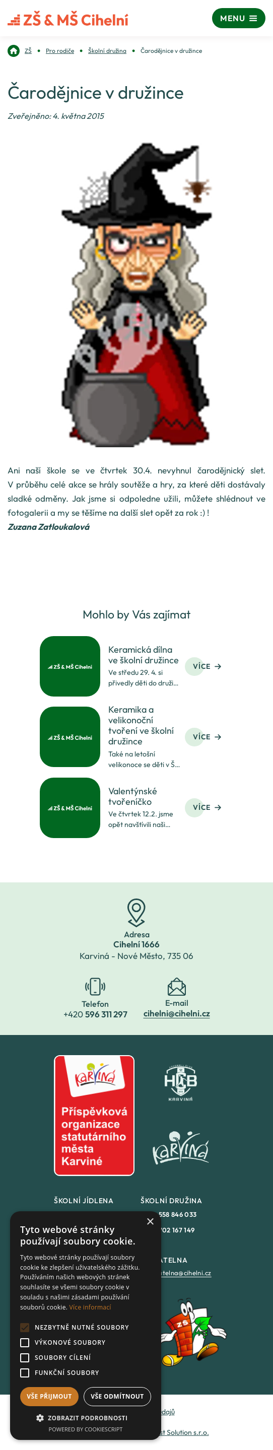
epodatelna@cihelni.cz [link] (177, 1273)
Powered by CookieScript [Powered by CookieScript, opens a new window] (86, 1429)
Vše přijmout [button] (49, 1396)
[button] (85, 1418)
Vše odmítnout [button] (117, 1396)
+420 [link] (168, 1214)
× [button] (150, 1222)
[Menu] (238, 18)
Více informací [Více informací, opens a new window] (90, 1307)
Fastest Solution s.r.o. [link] (175, 1432)
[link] (20, 51)
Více (207, 666)
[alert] (85, 1325)
